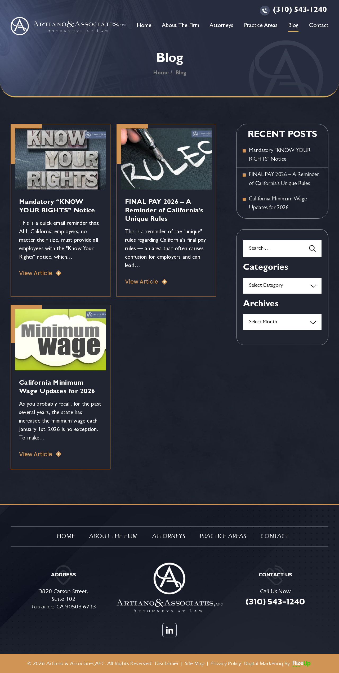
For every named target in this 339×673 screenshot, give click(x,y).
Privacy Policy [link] (226, 663)
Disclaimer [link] (167, 663)
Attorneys (221, 26)
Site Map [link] (194, 663)
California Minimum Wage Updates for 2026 (278, 204)
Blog (293, 26)
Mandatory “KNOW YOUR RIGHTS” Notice (280, 155)
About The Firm (180, 26)
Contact (318, 26)
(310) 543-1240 (300, 11)
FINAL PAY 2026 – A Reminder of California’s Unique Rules (164, 211)
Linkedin (169, 630)
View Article (35, 273)
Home (144, 26)
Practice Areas (261, 26)
